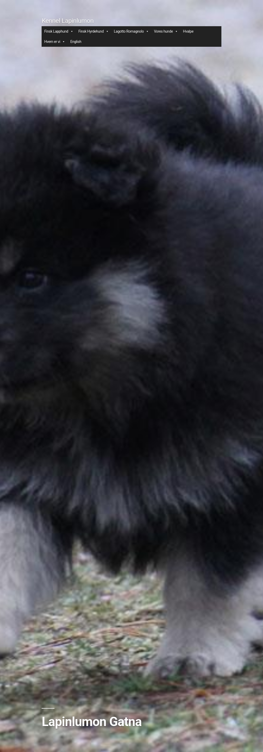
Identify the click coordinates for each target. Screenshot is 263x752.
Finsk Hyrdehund (93, 31)
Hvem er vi (54, 42)
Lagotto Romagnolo (131, 31)
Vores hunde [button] (166, 31)
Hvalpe (188, 31)
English (75, 42)
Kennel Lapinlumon (67, 20)
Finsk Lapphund (58, 31)
